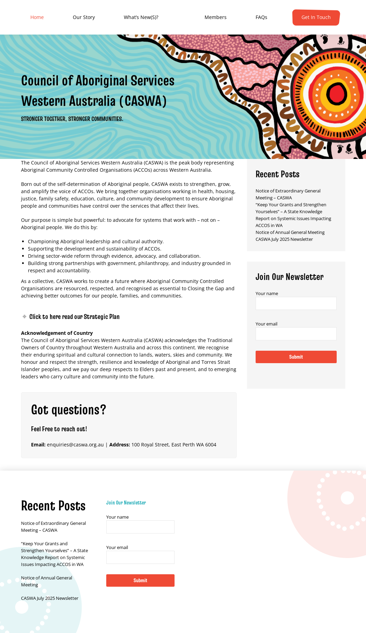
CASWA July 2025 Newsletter (284, 239)
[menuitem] (37, 17)
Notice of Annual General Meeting (290, 232)
